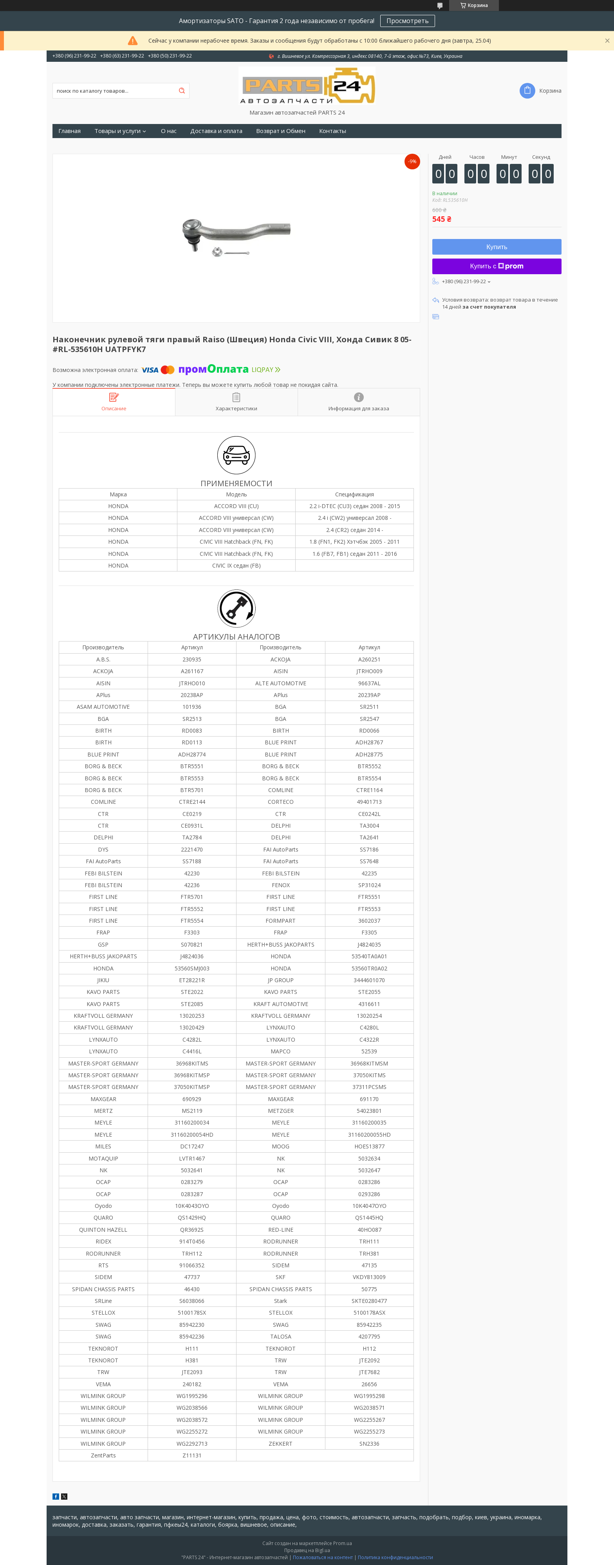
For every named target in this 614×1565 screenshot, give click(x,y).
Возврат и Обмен (280, 131)
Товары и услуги (117, 131)
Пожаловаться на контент (323, 1557)
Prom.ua (342, 1543)
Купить (496, 247)
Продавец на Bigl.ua (307, 1550)
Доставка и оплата (216, 131)
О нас (169, 131)
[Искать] (182, 91)
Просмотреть (407, 20)
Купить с (497, 266)
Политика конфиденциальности (395, 1557)
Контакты (332, 131)
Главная (69, 131)
